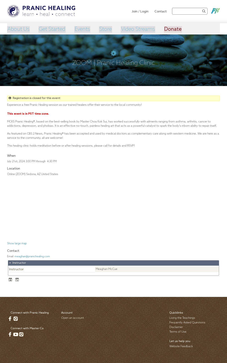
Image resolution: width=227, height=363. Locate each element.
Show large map (17, 243)
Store (109, 29)
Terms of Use (177, 332)
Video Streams (142, 29)
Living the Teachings (182, 318)
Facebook (10, 318)
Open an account (72, 318)
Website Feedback (181, 346)
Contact (160, 12)
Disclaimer (176, 327)
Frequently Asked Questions (187, 322)
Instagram (15, 318)
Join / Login (140, 12)
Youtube (15, 334)
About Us (18, 29)
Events (85, 29)
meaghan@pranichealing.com (32, 256)
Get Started (53, 29)
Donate (179, 29)
